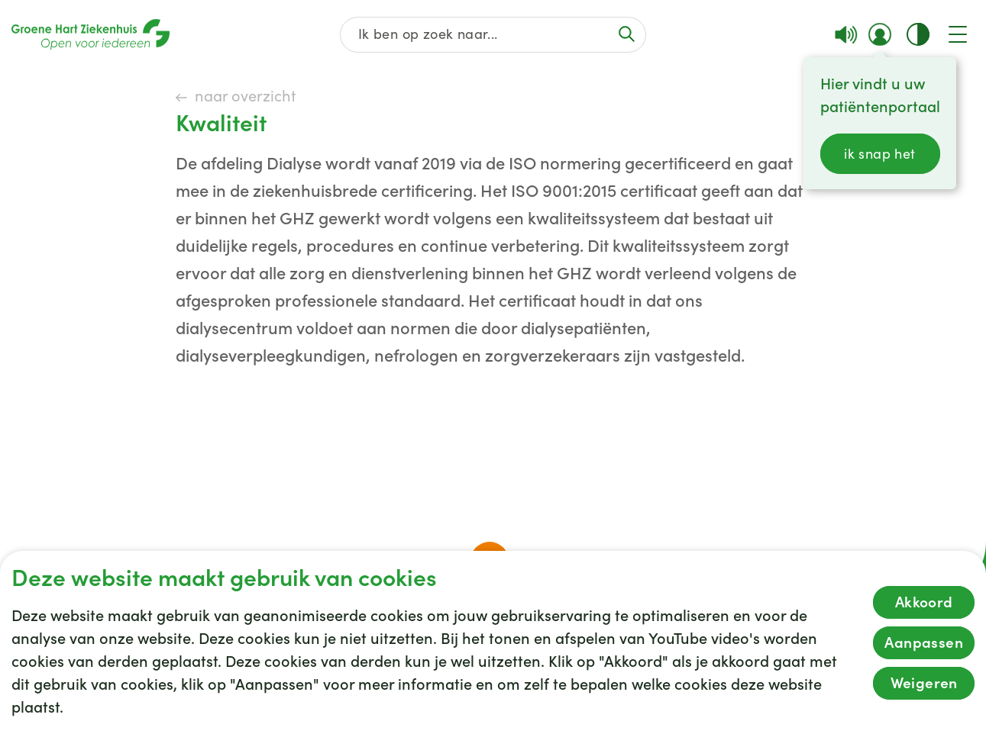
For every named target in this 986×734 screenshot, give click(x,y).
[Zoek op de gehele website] (492, 35)
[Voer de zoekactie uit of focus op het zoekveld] (627, 34)
